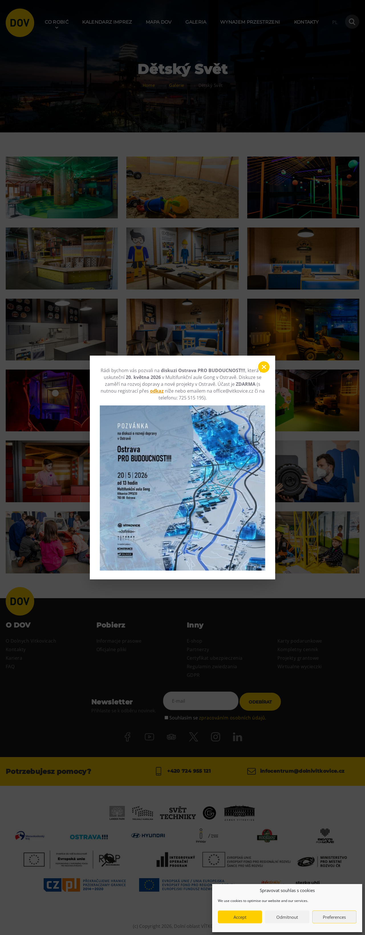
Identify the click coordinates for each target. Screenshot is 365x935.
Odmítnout (287, 917)
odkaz (157, 391)
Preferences (334, 917)
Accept (240, 917)
